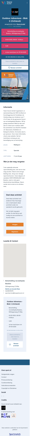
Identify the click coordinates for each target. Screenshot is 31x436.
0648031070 (9, 291)
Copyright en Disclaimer (9, 388)
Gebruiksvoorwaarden (8, 385)
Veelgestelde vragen (7, 374)
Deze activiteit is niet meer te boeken (15, 62)
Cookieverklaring (6, 382)
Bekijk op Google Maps (12, 289)
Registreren (15, 231)
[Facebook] (1, 396)
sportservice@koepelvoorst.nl (14, 293)
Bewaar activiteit (15, 68)
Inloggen (14, 224)
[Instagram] (3, 396)
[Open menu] (27, 3)
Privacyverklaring (6, 380)
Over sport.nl (6, 370)
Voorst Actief (21, 24)
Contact (3, 377)
